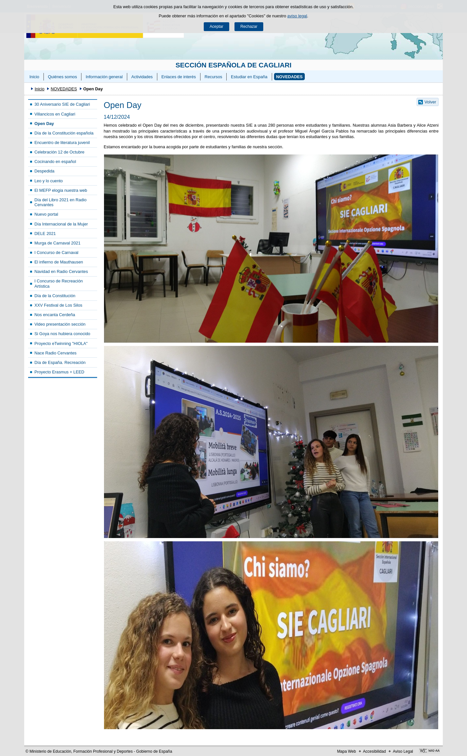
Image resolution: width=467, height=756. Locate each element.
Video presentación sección (59, 324)
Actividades (142, 76)
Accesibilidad (374, 751)
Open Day (44, 123)
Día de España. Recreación (60, 362)
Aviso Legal (403, 751)
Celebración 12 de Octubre (59, 152)
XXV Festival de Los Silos (58, 305)
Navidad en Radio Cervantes (61, 271)
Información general (104, 76)
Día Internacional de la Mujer (61, 224)
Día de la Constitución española (64, 133)
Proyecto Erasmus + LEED (59, 371)
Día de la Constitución (54, 295)
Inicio (34, 76)
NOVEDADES (289, 76)
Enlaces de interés (179, 76)
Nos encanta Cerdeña (54, 314)
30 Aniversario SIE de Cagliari (62, 104)
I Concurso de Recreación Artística (58, 283)
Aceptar (216, 26)
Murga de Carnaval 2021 (57, 243)
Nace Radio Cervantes (55, 353)
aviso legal (297, 15)
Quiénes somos (62, 76)
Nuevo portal (46, 214)
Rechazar (248, 26)
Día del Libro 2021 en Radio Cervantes (60, 202)
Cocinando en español (55, 161)
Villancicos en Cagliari (54, 114)
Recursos (213, 76)
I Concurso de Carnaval (56, 252)
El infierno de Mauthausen (58, 262)
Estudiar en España (249, 76)
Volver (430, 101)
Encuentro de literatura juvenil (62, 142)
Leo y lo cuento (48, 180)
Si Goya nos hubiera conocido (62, 333)
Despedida (44, 171)
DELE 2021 (45, 233)
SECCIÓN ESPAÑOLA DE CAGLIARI (234, 65)
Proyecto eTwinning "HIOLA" (61, 343)
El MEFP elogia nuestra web (60, 190)
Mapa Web (346, 751)
